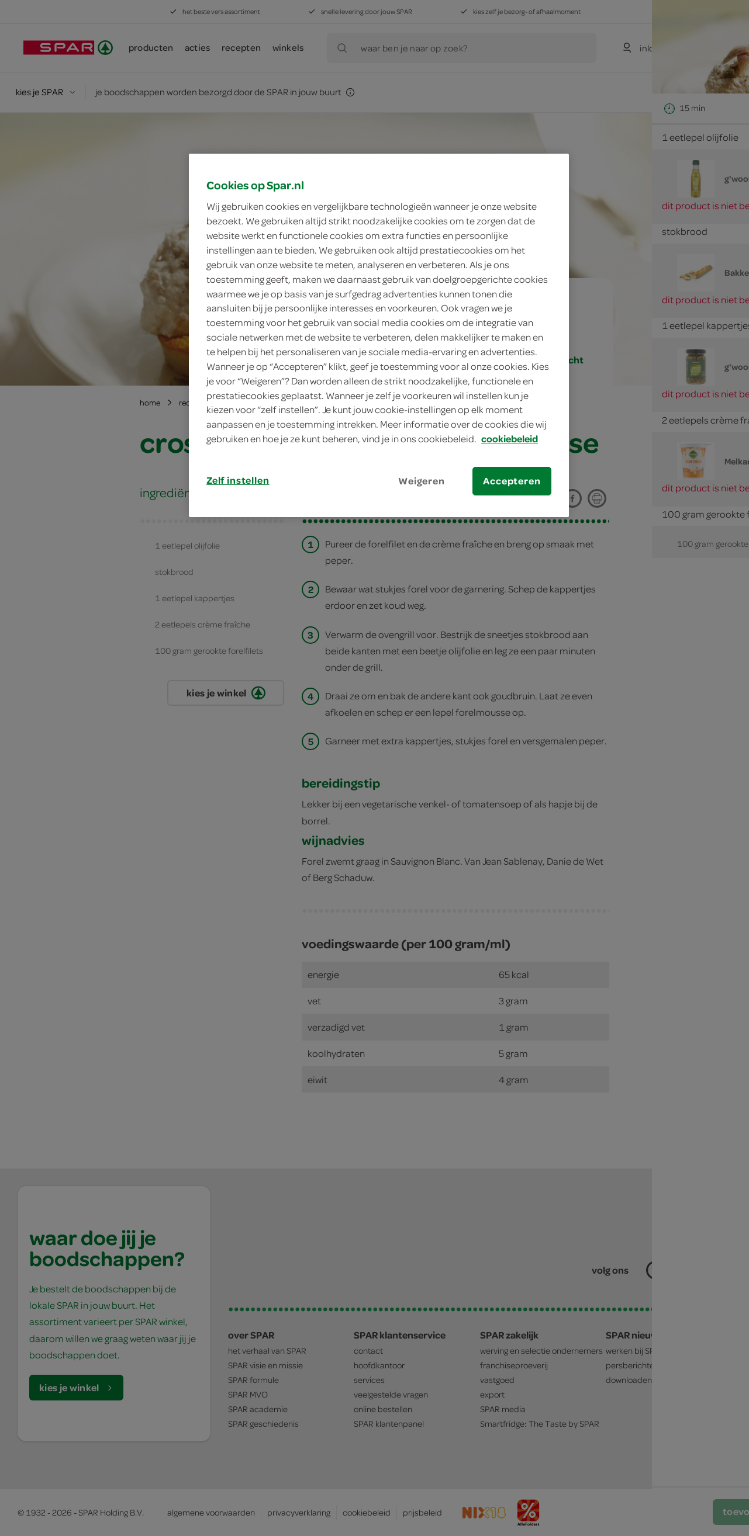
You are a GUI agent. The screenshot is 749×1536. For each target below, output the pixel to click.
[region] (379, 335)
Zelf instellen (238, 480)
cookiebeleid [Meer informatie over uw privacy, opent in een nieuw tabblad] (509, 438)
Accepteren (511, 480)
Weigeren (421, 480)
